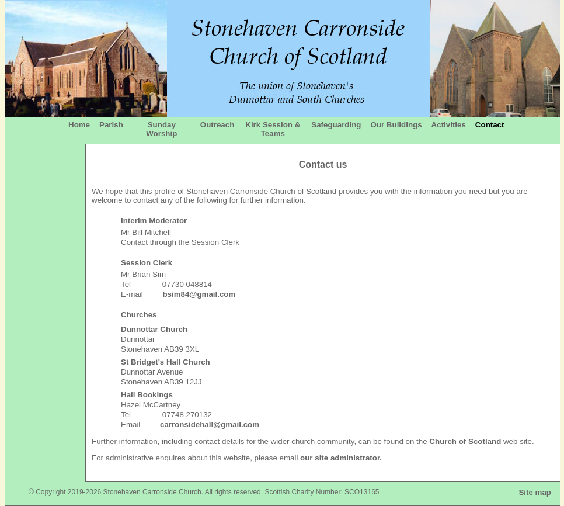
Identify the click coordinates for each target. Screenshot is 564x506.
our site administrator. (341, 457)
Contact (489, 124)
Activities (448, 124)
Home (79, 124)
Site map (534, 492)
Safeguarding (336, 124)
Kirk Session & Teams (272, 129)
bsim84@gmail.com (198, 294)
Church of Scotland (465, 441)
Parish (111, 124)
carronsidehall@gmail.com (209, 424)
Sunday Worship (161, 129)
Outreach (217, 124)
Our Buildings (396, 124)
